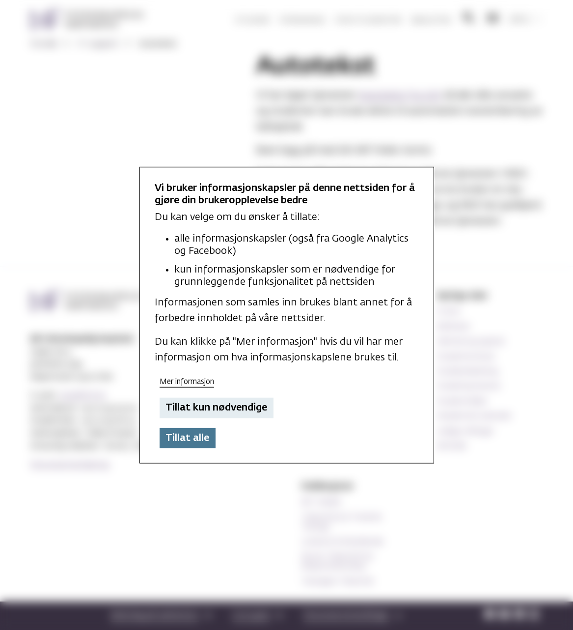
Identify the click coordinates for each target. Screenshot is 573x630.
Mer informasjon (187, 381)
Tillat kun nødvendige (216, 407)
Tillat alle (187, 438)
